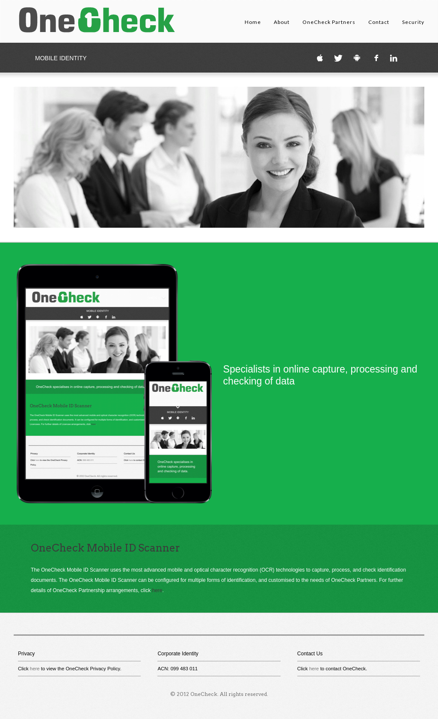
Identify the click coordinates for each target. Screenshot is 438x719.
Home (253, 22)
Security (413, 22)
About (282, 22)
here (157, 590)
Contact (378, 22)
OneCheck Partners (328, 22)
